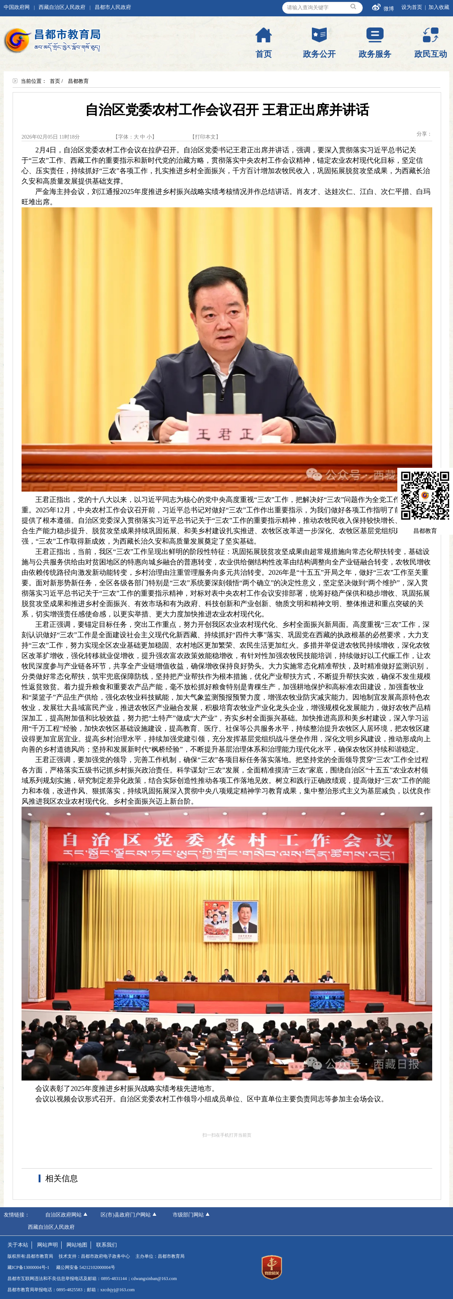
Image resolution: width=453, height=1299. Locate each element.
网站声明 (47, 1245)
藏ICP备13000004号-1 (28, 1267)
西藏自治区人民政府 (62, 7)
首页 (55, 81)
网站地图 (76, 1245)
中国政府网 (17, 7)
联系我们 (106, 1245)
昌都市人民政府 (113, 7)
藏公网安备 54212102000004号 (85, 1267)
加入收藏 (438, 7)
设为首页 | (414, 7)
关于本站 (17, 1245)
